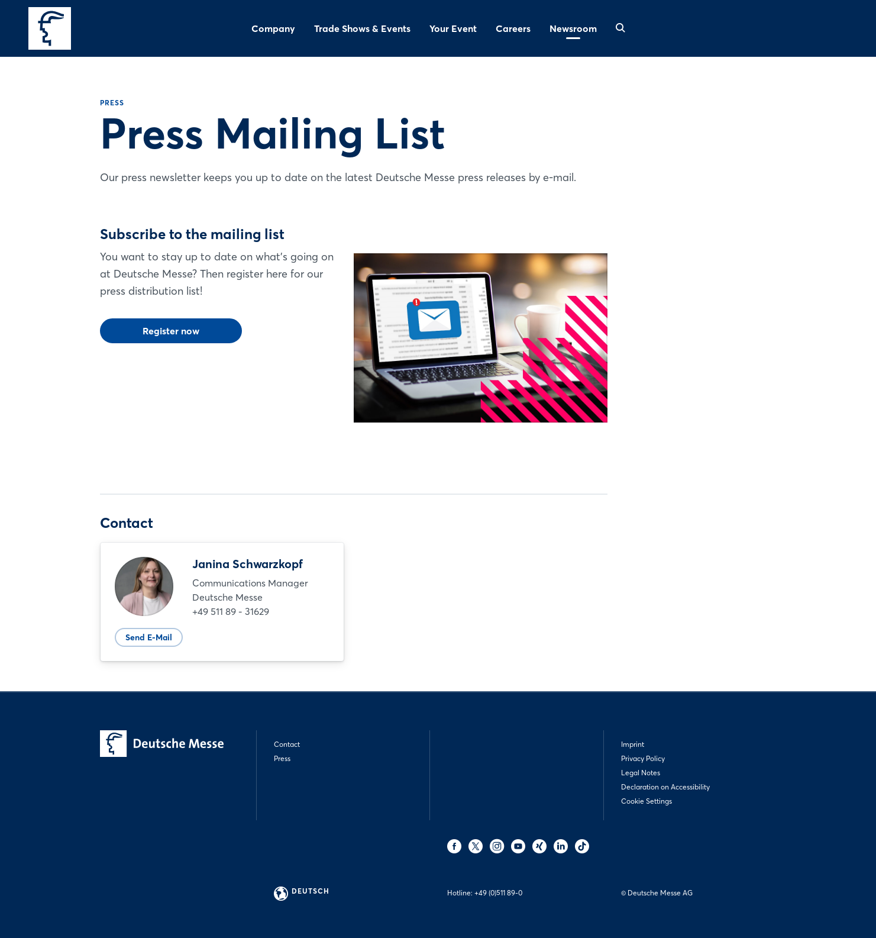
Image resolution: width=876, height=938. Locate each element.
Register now (171, 331)
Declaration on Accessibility (665, 786)
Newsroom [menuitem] (573, 28)
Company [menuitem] (273, 28)
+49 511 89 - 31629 (230, 611)
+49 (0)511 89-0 (498, 892)
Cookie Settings (646, 801)
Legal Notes (640, 772)
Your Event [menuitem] (453, 28)
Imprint (632, 744)
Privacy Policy (643, 758)
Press (282, 758)
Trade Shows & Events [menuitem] (362, 28)
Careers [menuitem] (513, 28)
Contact (287, 744)
